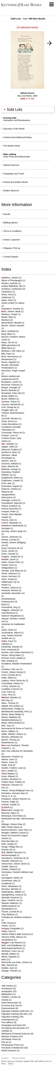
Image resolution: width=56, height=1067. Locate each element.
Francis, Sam (7, 520)
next (10, 1063)
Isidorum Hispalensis (11, 616)
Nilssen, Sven (8, 759)
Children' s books (9, 997)
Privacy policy (18, 1058)
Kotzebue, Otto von (10, 669)
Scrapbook (6, 883)
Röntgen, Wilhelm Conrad (13, 833)
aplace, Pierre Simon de (13, 680)
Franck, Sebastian (10, 523)
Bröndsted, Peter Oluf (11, 393)
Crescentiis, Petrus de (11, 432)
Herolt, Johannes (9, 573)
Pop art (4, 1042)
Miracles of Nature (9, 1036)
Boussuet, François (10, 384)
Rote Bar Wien (8, 841)
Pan (3, 787)
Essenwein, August (10, 486)
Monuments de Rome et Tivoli (15, 728)
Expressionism (8, 1008)
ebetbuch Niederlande (12, 525)
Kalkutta (5, 644)
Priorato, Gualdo (9, 804)
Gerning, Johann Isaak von (13, 531)
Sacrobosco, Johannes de (13, 858)
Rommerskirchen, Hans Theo (15, 830)
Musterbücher (8, 742)
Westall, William (9, 954)
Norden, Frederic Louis (12, 768)
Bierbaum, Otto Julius (11, 351)
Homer (4, 585)
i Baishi (5, 807)
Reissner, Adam (9, 813)
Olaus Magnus (8, 773)
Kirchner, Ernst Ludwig (12, 658)
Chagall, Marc (8, 410)
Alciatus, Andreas (9, 283)
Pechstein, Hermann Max (13, 793)
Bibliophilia (6, 994)
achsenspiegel (9, 855)
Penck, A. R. (7, 796)
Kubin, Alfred (7, 678)
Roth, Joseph (7, 844)
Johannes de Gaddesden (13, 624)
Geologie (5, 528)
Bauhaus (5, 320)
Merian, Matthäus (9, 717)
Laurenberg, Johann (11, 683)
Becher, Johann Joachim (12, 325)
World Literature (8, 1050)
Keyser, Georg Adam (11, 655)
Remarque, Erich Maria (12, 816)
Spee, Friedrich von (10, 900)
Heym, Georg (7, 579)
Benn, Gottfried (8, 331)
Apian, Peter (7, 300)
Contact (4, 1058)
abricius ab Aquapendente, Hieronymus (8, 495)
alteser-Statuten (9, 697)
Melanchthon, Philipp (11, 709)
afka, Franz (7, 641)
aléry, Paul (7, 931)
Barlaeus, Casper (9, 314)
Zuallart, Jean (8, 968)
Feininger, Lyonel (9, 500)
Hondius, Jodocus (10, 587)
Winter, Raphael (9, 956)
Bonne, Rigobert (9, 362)
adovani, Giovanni (10, 785)
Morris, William (8, 731)
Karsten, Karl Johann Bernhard (16, 652)
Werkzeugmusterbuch (11, 948)
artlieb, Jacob (8, 559)
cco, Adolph (7, 771)
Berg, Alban (7, 334)
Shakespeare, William (11, 892)
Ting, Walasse (8, 914)
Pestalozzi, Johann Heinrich (14, 799)
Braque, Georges (9, 387)
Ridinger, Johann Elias (12, 824)
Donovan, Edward (10, 463)
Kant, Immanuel (9, 649)
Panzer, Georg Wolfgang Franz (16, 790)
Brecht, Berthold (9, 390)
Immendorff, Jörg (9, 607)
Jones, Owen (7, 630)
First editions (7, 1022)
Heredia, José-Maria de (12, 570)
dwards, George (9, 469)
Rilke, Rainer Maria (10, 827)
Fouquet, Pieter (8, 511)
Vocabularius (7, 940)
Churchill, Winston (10, 418)
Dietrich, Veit (7, 461)
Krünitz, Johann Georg (12, 672)
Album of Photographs (12, 280)
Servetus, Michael (10, 889)
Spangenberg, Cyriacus (12, 894)
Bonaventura (7, 359)
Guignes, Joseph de (10, 556)
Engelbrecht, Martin (10, 477)
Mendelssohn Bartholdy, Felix (15, 711)
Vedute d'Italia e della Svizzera (15, 934)
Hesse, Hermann (9, 576)
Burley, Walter (8, 396)
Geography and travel (11, 1025)
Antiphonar (6, 297)
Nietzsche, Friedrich (10, 756)
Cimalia (4, 1000)
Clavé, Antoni (7, 421)
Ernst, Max (6, 483)
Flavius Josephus (9, 506)
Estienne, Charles (9, 489)
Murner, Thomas (9, 740)
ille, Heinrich (8, 965)
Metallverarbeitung (10, 720)
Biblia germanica (9, 345)
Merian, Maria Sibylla (11, 714)
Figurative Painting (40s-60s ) (15, 1014)
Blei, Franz (6, 354)
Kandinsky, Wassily (10, 647)
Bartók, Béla (7, 317)
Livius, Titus (7, 694)
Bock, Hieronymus (10, 356)
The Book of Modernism (12, 1048)
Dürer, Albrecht (8, 466)
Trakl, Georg (7, 923)
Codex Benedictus (10, 424)
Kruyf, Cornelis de (10, 675)
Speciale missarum (10, 897)
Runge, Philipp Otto (10, 847)
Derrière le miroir (9, 452)
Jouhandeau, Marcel (11, 632)
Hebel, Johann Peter (11, 562)
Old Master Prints (9, 1039)
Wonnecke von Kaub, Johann (15, 962)
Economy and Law (10, 1005)
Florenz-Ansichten (10, 508)
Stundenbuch (7, 909)
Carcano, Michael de (11, 404)
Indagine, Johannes (10, 610)
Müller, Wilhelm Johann (12, 734)
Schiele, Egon (8, 866)
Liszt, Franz (7, 692)
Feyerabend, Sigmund (12, 503)
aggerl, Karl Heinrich (12, 942)
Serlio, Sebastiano (10, 886)
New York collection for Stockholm (17, 751)
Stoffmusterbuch (9, 906)
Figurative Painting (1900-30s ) (15, 1011)
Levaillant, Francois (10, 689)
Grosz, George (8, 554)
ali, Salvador (8, 444)
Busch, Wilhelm (8, 399)
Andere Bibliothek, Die (12, 286)
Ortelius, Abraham (10, 779)
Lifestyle (5, 1031)
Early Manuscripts (9, 1002)
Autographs (6, 991)
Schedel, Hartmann (10, 861)
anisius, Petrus (9, 401)
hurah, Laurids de (10, 911)
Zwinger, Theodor (9, 971)
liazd (4, 604)
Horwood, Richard (10, 590)
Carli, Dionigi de (9, 407)
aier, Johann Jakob (11, 311)
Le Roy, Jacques (9, 686)
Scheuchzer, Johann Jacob (14, 863)
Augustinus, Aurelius (11, 308)
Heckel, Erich (7, 565)
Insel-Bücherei (8, 613)
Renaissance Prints (10, 1045)
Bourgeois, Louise (10, 382)
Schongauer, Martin (10, 878)
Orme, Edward (8, 776)
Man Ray (5, 700)
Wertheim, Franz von (11, 951)
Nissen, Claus (8, 762)
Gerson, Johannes (10, 537)
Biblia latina (7, 348)
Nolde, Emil (7, 765)
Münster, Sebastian (10, 737)
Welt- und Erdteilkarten (12, 945)
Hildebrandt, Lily (9, 582)
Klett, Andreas (8, 661)
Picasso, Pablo (8, 802)
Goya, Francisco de (10, 548)
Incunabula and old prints (13, 1028)
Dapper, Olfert (8, 446)
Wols (4, 959)
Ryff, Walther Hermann (12, 852)
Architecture (7, 988)
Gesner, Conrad (9, 539)
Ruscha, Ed (7, 849)
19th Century (7, 986)
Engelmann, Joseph (10, 480)
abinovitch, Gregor (10, 810)
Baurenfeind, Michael (11, 323)
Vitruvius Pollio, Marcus (12, 937)
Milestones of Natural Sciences (15, 1033)
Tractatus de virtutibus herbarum (16, 917)
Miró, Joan (6, 725)
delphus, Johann (10, 277)
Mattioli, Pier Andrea (11, 706)
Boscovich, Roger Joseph (13, 370)
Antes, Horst (7, 294)
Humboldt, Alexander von (13, 593)
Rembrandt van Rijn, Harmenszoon (17, 818)
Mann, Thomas (8, 703)
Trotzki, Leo (7, 925)
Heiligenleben (8, 568)
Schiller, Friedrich (9, 869)
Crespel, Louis (8, 435)
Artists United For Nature (12, 303)
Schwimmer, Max (9, 880)
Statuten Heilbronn (10, 903)
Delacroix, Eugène (10, 449)
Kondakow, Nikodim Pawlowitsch (16, 663)
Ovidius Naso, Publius (11, 782)
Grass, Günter (8, 551)
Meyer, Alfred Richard (11, 723)
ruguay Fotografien (11, 928)
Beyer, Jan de (8, 342)
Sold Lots (12, 109)
